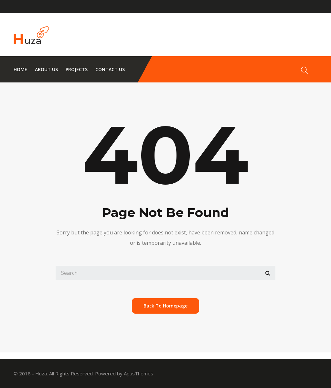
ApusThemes (138, 373)
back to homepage (165, 306)
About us (46, 69)
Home (20, 69)
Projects (77, 69)
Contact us (110, 69)
